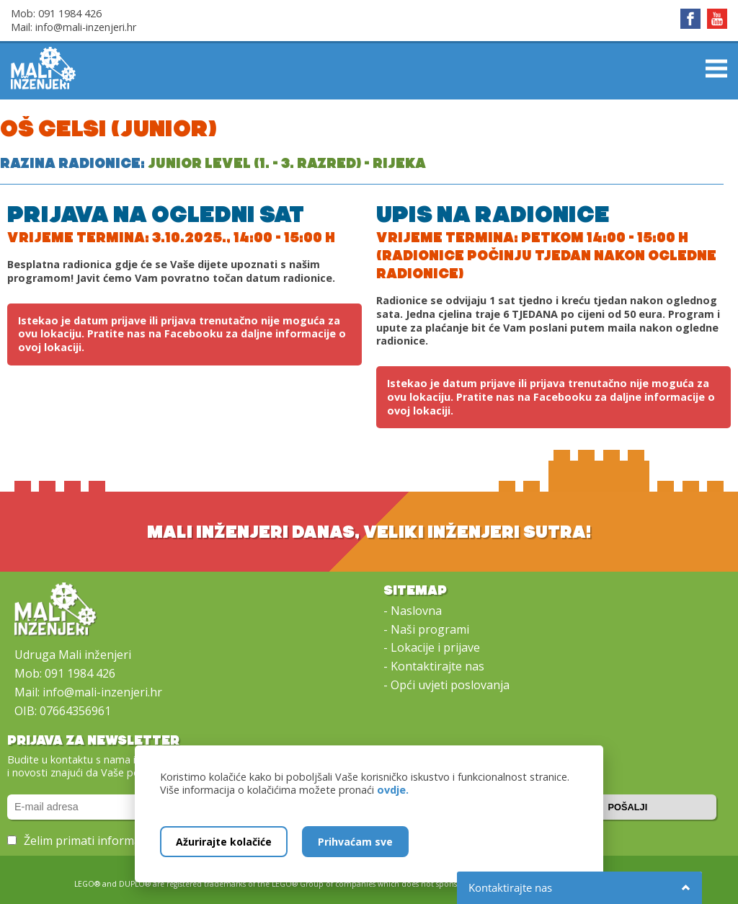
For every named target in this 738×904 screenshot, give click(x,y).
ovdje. (393, 790)
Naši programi (430, 629)
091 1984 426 (70, 13)
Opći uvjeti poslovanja (450, 685)
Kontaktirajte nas (437, 666)
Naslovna (416, 611)
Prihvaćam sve (355, 841)
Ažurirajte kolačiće (224, 841)
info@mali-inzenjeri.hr (85, 27)
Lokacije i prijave (435, 647)
